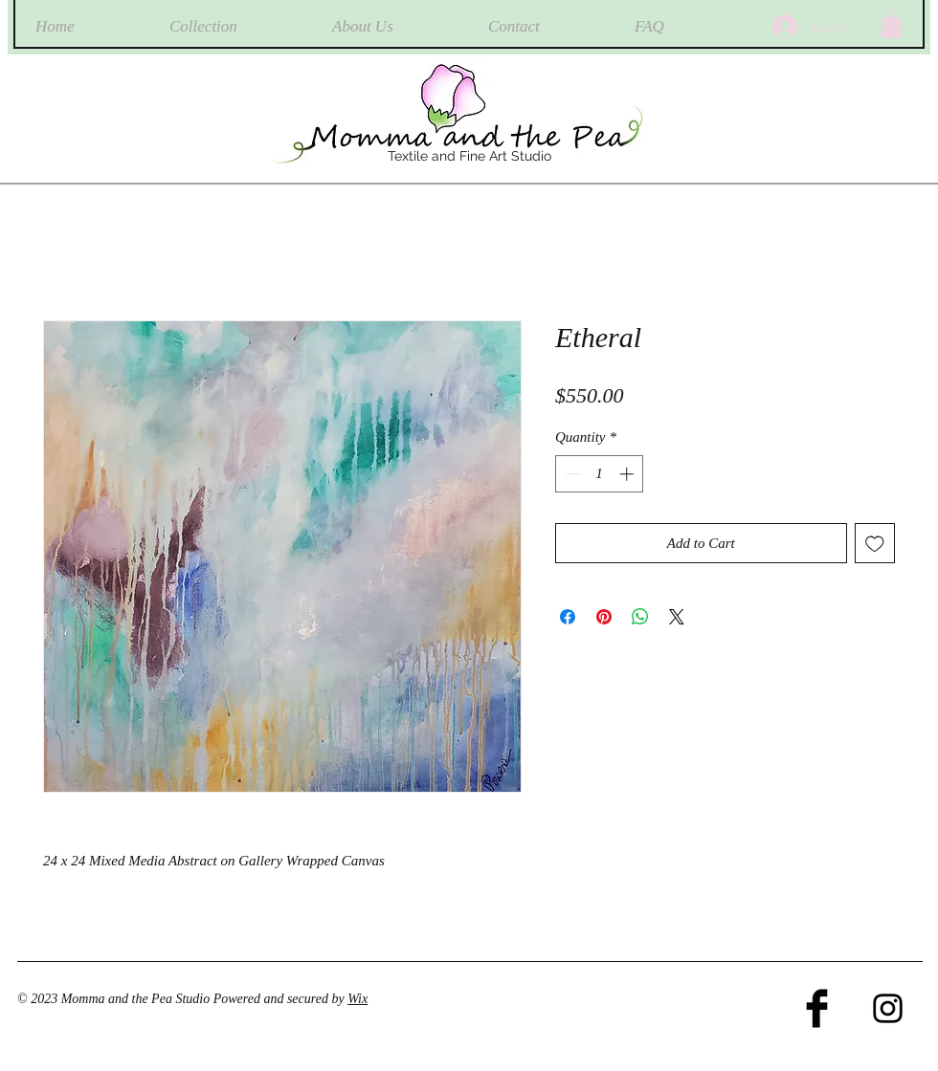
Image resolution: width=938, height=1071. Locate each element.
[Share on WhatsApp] (640, 616)
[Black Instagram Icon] (887, 1008)
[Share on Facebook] (567, 616)
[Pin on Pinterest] (603, 616)
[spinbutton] (599, 474)
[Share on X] (676, 616)
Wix (357, 999)
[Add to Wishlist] (875, 543)
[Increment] (628, 474)
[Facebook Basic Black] (817, 1008)
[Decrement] (571, 474)
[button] (892, 24)
